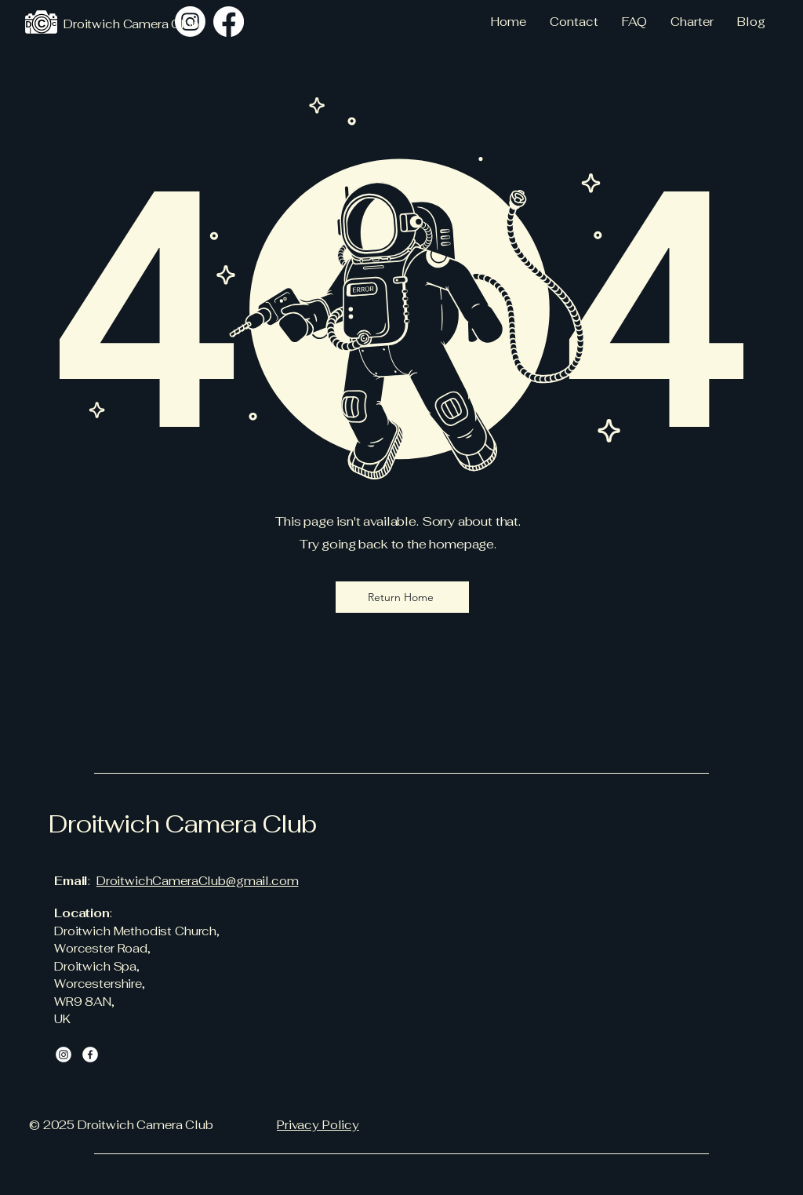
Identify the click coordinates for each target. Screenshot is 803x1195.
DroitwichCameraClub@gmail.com (197, 880)
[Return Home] (402, 597)
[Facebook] (90, 1054)
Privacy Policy (318, 1124)
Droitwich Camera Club (182, 824)
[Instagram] (190, 21)
